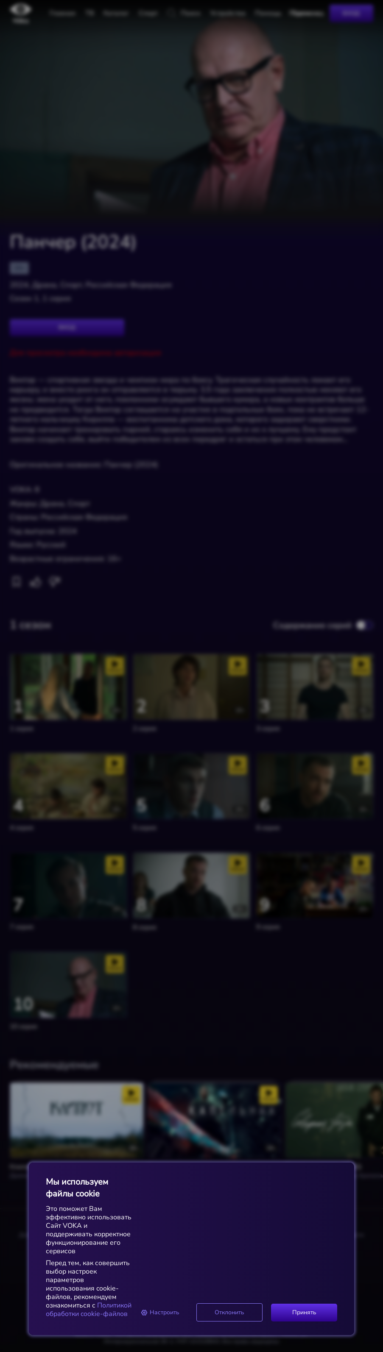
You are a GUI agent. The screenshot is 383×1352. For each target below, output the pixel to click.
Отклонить (229, 1312)
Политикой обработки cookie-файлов (88, 1310)
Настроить (160, 1312)
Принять (304, 1312)
